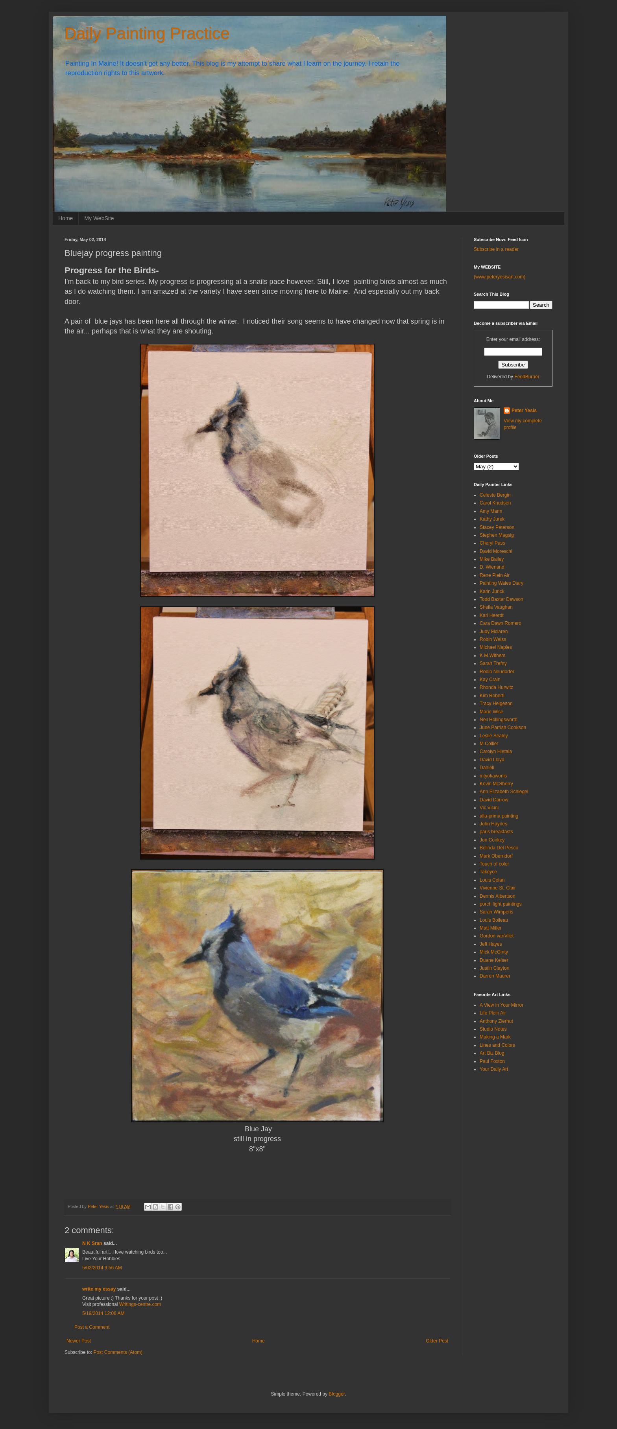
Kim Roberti (492, 695)
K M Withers (492, 655)
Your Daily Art (494, 1069)
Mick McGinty (494, 952)
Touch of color (494, 864)
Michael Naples (496, 647)
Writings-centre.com (140, 1304)
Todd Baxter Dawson (501, 599)
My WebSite (99, 218)
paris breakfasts (496, 831)
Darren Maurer (495, 976)
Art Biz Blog (492, 1053)
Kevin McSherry (496, 783)
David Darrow (494, 800)
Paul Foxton (492, 1061)
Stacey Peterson (497, 527)
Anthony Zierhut (496, 1021)
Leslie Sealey (494, 735)
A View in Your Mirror (501, 1005)
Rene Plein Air (495, 575)
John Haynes (493, 824)
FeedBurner (526, 376)
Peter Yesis (524, 410)
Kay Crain (490, 679)
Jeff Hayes (491, 944)
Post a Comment (91, 1327)
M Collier (489, 743)
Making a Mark (495, 1037)
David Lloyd (492, 759)
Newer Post (79, 1341)
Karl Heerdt (492, 615)
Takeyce (488, 872)
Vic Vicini (489, 807)
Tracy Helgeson (496, 703)
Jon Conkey (492, 840)
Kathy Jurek (492, 519)
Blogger (337, 1394)
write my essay (99, 1289)
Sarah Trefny (493, 663)
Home (65, 218)
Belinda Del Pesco (499, 848)
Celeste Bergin (495, 495)
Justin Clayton (494, 968)
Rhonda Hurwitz (496, 687)
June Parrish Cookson (503, 727)
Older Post (437, 1341)
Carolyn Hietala (496, 751)
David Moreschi (496, 551)
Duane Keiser (494, 960)
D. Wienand (492, 567)
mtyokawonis (493, 776)
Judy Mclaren (494, 631)
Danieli (487, 767)
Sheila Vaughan (496, 607)
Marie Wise (491, 711)
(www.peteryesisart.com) (499, 277)
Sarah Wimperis (496, 912)
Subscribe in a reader (496, 249)
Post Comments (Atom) (117, 1352)
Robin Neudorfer (497, 671)
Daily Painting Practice (147, 33)
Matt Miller (490, 928)
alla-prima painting (499, 816)
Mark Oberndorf (496, 856)
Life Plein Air (493, 1013)
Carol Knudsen (495, 503)
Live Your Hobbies (101, 1258)
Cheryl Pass (492, 543)
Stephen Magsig (497, 535)
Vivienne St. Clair (498, 888)
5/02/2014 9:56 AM (102, 1268)
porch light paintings (501, 904)
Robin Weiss (493, 639)
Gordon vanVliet (497, 936)
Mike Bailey (492, 559)
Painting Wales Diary (501, 583)
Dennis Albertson (497, 896)
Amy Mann (491, 511)
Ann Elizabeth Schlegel (504, 791)
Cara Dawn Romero (500, 623)
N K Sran (92, 1243)
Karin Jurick (492, 591)
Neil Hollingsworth (498, 719)
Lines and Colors (497, 1045)
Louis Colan (492, 880)
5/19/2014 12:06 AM (103, 1313)
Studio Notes (493, 1029)
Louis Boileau (494, 920)
